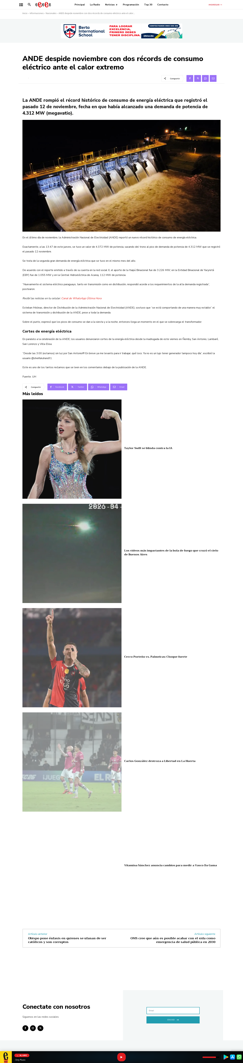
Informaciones (37, 13)
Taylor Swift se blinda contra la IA (148, 448)
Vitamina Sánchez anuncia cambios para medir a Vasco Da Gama (170, 865)
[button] (29, 4)
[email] (173, 1010)
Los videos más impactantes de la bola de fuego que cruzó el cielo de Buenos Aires (171, 552)
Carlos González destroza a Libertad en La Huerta (159, 761)
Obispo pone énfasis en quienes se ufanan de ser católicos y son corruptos (67, 940)
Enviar (173, 1019)
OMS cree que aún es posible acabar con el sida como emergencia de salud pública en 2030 (172, 940)
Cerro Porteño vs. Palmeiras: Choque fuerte (155, 656)
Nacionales (51, 13)
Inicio (25, 13)
